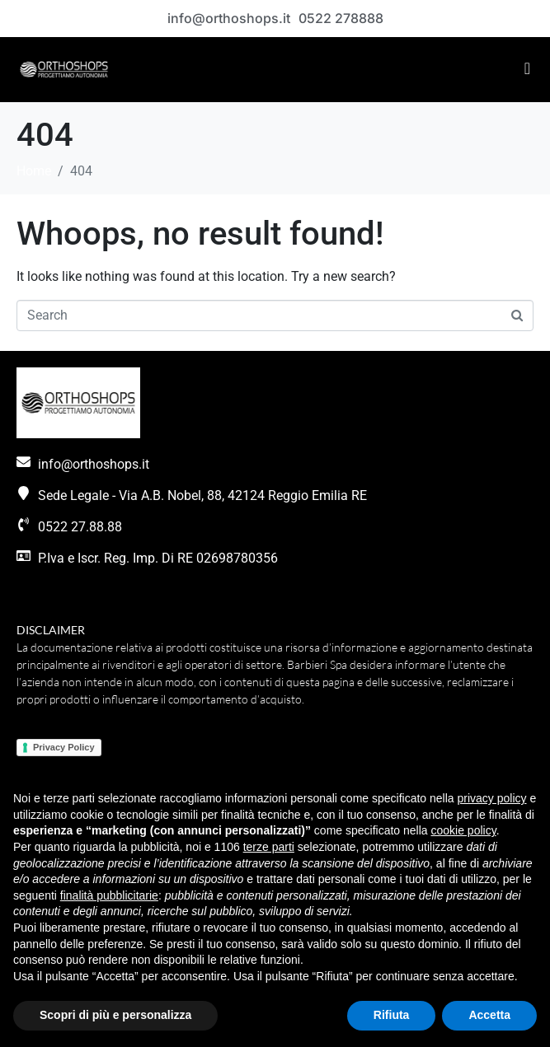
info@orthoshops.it (228, 18)
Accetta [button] (489, 1014)
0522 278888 (341, 18)
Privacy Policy (64, 747)
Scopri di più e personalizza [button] (115, 1014)
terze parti (268, 846)
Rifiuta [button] (392, 1014)
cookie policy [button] (463, 830)
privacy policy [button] (492, 798)
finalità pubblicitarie (109, 895)
